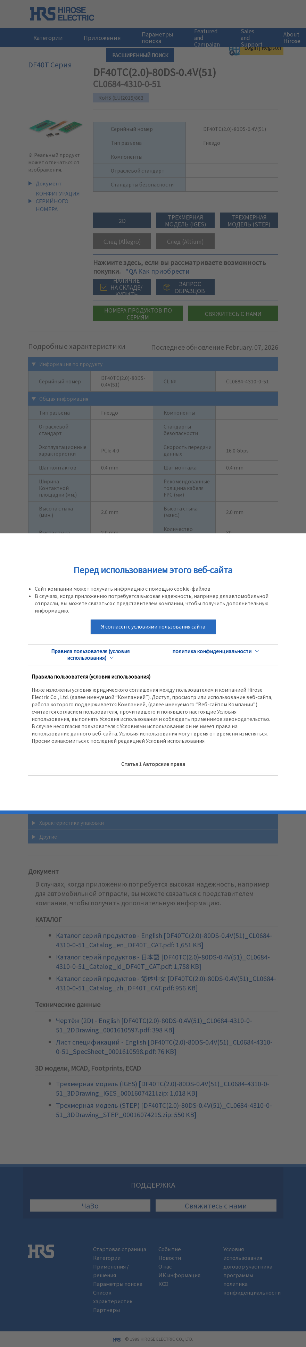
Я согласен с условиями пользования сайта (153, 626)
